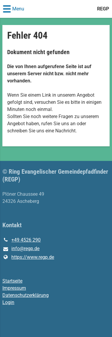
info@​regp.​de (20, 249)
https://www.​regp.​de (28, 257)
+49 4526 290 (21, 240)
